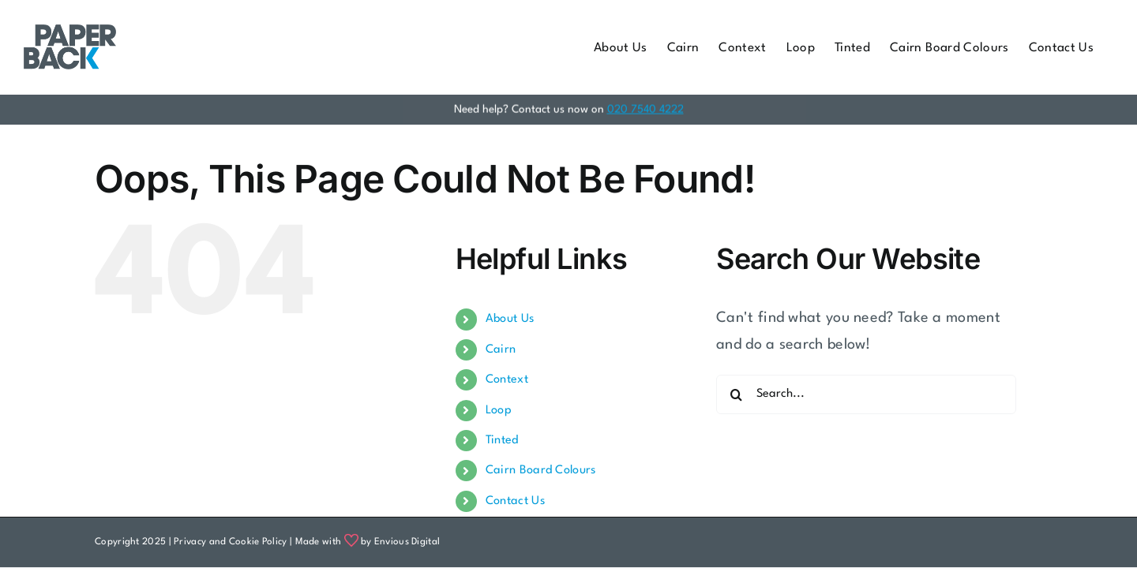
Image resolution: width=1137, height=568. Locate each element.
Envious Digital (407, 542)
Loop (499, 411)
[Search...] (866, 394)
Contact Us (515, 501)
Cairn (501, 350)
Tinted (502, 441)
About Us (510, 319)
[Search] (736, 394)
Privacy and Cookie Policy (230, 542)
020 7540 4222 (645, 108)
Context (507, 380)
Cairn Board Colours (541, 470)
